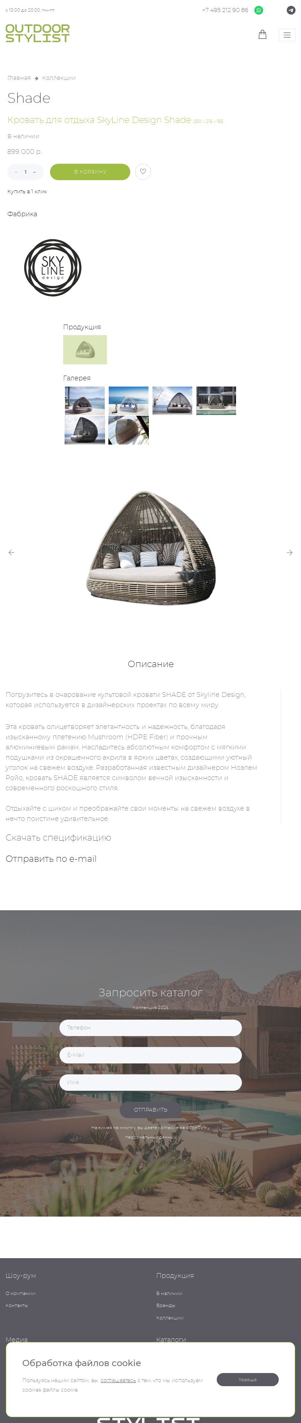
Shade (28, 99)
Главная (19, 78)
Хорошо (248, 1379)
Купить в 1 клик (27, 191)
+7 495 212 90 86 (225, 10)
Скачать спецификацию (58, 838)
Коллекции (59, 78)
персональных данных (150, 1137)
